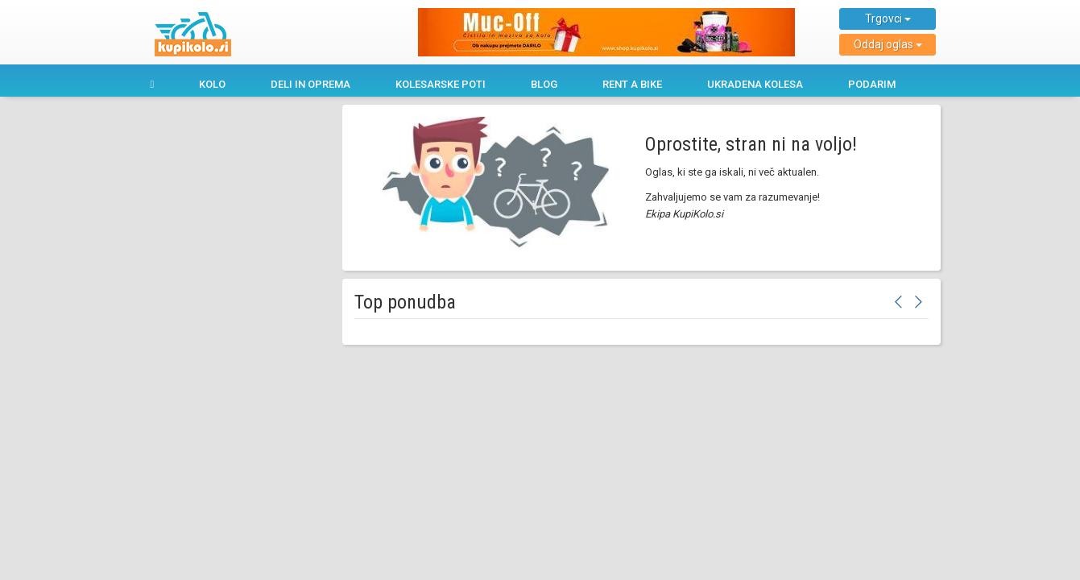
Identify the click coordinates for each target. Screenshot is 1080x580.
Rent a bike (632, 84)
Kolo (212, 84)
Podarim (872, 84)
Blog (544, 84)
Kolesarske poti (440, 84)
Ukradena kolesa (755, 84)
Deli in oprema (310, 84)
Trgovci (888, 18)
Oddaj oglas (888, 44)
